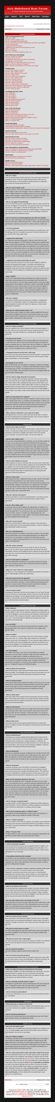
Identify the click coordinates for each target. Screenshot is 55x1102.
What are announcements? (13, 100)
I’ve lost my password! (11, 44)
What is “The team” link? (12, 120)
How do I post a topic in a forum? (15, 70)
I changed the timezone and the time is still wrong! (20, 59)
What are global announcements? (15, 99)
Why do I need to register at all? (14, 39)
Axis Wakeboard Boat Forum (27, 8)
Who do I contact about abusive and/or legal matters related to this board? (27, 165)
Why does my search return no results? (16, 140)
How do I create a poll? (12, 74)
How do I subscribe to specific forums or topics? (19, 150)
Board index (8, 29)
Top (6, 184)
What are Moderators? (11, 111)
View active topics (20, 25)
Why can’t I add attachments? (14, 81)
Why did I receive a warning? (13, 82)
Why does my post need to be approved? (17, 87)
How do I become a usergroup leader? (16, 116)
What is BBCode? (10, 93)
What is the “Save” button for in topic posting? (18, 85)
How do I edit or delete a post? (14, 71)
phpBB (19, 1090)
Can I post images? (11, 97)
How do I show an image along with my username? (20, 62)
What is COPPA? (10, 49)
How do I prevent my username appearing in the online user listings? (25, 42)
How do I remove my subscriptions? (15, 152)
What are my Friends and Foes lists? (16, 132)
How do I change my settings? (14, 56)
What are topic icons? (11, 105)
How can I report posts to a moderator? (16, 84)
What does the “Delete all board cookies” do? (18, 52)
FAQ (20, 16)
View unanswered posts (10, 25)
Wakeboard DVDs (27, 1096)
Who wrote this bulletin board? (14, 162)
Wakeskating (44, 1093)
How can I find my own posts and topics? (17, 144)
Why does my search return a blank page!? (18, 141)
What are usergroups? (11, 113)
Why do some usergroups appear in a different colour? (21, 117)
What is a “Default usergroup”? (14, 119)
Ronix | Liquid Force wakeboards (16, 1093)
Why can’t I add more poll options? (15, 76)
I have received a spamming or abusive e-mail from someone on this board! (27, 128)
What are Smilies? (10, 96)
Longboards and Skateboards (26, 1094)
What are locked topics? (12, 104)
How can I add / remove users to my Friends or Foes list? (22, 134)
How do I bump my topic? (12, 88)
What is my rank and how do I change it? (17, 64)
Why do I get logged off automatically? (16, 41)
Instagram (8, 20)
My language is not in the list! (13, 61)
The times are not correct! (12, 58)
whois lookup (29, 1058)
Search (27, 16)
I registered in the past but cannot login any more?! (20, 47)
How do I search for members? (14, 143)
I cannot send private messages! (14, 125)
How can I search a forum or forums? (16, 138)
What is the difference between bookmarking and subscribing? (23, 149)
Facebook (45, 16)
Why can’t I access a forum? (13, 79)
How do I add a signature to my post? (16, 73)
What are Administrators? (12, 109)
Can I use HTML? (10, 94)
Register (14, 16)
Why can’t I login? (10, 38)
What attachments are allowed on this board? (18, 156)
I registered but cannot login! (13, 46)
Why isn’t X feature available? (14, 164)
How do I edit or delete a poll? (14, 78)
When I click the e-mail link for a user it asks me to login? (22, 65)
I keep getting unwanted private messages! (17, 126)
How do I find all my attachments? (15, 158)
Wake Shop (36, 16)
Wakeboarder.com (21, 1091)
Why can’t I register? (11, 50)
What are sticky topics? (12, 102)
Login (7, 16)
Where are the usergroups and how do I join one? (19, 114)
